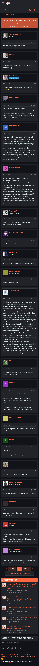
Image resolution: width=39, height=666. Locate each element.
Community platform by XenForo (18, 661)
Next (26, 568)
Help (27, 656)
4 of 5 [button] (19, 568)
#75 (34, 447)
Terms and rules (6, 656)
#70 (34, 279)
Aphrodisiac (14, 463)
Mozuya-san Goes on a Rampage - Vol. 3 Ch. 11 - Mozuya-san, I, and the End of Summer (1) (21, 586)
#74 (34, 425)
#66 (34, 175)
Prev (12, 568)
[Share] (31, 42)
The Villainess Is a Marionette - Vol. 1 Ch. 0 (22, 618)
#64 (34, 105)
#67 (34, 218)
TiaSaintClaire (14, 291)
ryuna (11, 439)
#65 (34, 133)
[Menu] (2, 3)
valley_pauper (14, 271)
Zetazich (12, 523)
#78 (34, 509)
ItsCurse (12, 502)
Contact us (28, 655)
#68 (34, 240)
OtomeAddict (14, 167)
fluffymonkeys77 (16, 232)
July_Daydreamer (16, 34)
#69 (34, 259)
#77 (34, 490)
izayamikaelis (14, 549)
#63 (34, 83)
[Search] (5, 10)
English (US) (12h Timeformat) (11, 655)
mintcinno (13, 252)
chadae (12, 54)
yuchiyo (12, 383)
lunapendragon (15, 417)
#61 (35, 42)
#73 (34, 390)
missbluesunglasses (17, 482)
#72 (34, 368)
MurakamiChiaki (15, 126)
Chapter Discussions (20, 590)
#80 (34, 557)
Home (34, 656)
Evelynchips (14, 97)
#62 (34, 62)
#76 (34, 470)
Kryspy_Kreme (15, 211)
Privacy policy (19, 656)
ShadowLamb (14, 361)
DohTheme (16, 663)
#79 (34, 531)
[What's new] (34, 10)
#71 (35, 298)
